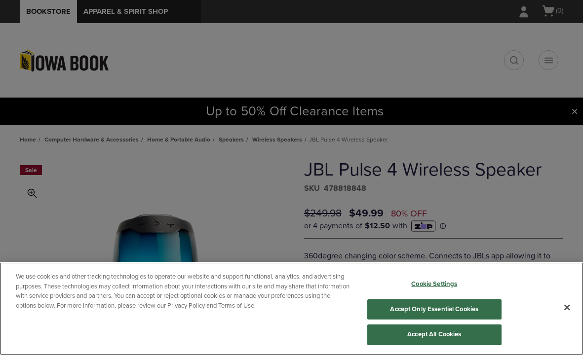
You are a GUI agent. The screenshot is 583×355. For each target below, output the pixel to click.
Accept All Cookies (434, 334)
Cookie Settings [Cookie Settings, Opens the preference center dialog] (434, 284)
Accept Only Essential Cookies (434, 309)
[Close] (567, 308)
